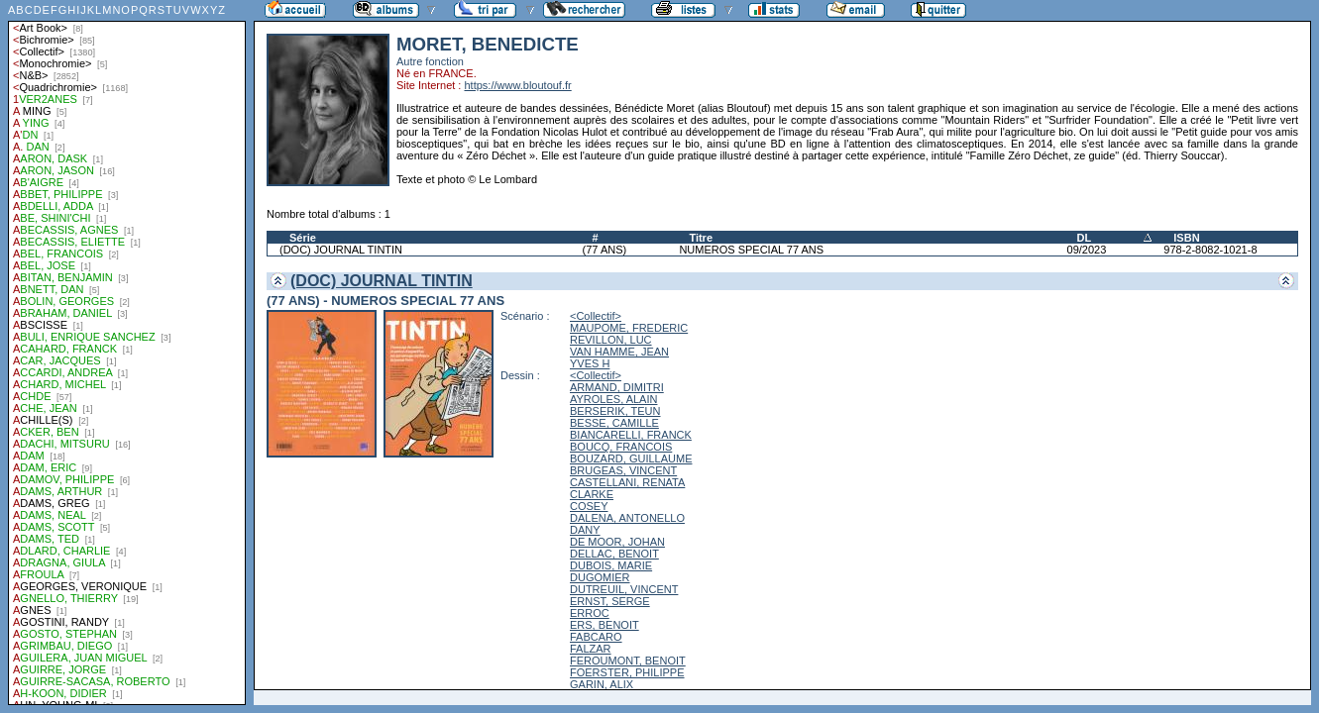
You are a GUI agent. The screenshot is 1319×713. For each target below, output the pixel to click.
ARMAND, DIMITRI (617, 387)
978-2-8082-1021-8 (1210, 249)
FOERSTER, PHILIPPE (627, 672)
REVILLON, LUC (611, 340)
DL (1084, 238)
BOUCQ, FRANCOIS (621, 447)
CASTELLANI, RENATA (627, 482)
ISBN (1186, 238)
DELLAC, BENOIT (614, 554)
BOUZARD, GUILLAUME (631, 458)
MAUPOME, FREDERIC (629, 328)
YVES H (589, 363)
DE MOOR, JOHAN (617, 542)
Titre (701, 238)
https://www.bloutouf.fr (517, 85)
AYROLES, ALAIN (613, 399)
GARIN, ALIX (601, 684)
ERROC (589, 613)
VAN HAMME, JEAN (619, 351)
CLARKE (591, 494)
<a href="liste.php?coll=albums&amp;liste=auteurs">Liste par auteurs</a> (127, 352)
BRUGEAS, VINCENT (623, 470)
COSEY (589, 506)
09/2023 (1087, 249)
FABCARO (596, 637)
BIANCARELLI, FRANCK (631, 435)
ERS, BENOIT (604, 625)
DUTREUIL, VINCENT (624, 589)
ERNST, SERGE (610, 601)
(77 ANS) (605, 249)
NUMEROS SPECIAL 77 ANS (751, 249)
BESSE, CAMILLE (614, 423)
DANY (585, 530)
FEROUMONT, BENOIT (628, 660)
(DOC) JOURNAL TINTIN (340, 249)
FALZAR (590, 649)
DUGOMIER (600, 577)
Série (302, 238)
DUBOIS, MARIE (611, 565)
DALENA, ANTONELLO (627, 518)
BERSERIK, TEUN (615, 411)
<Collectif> (595, 316)
